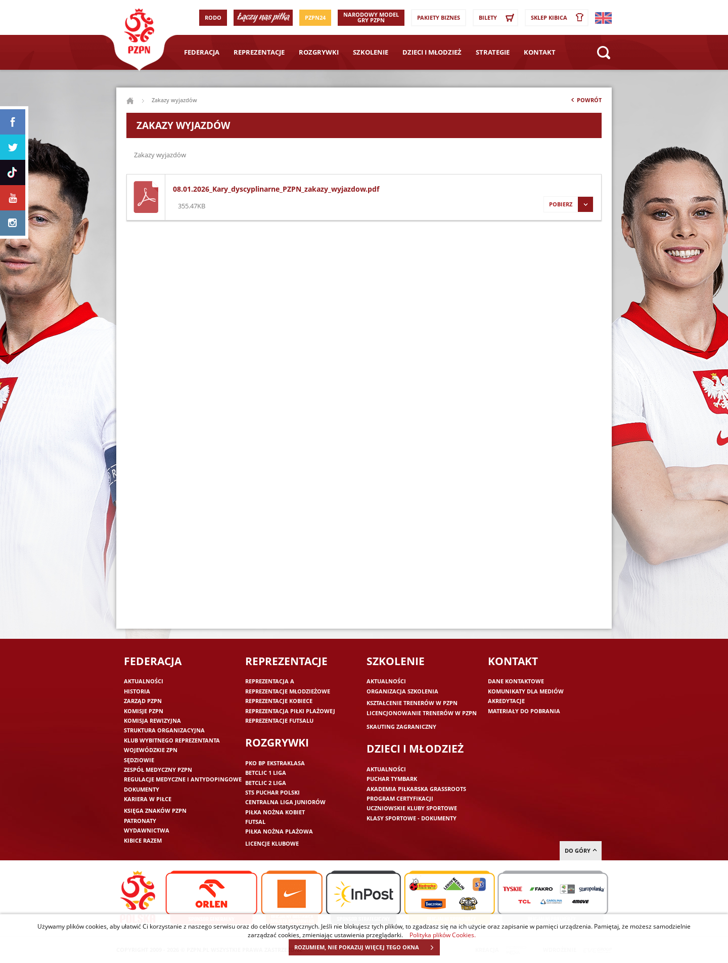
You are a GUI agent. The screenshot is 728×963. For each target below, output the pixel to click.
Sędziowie (139, 760)
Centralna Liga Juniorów (285, 802)
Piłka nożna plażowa (279, 831)
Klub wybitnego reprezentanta (172, 740)
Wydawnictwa (146, 830)
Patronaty (140, 820)
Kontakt (540, 52)
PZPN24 (315, 17)
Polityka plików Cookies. (443, 935)
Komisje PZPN (143, 711)
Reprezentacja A (269, 681)
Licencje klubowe (272, 843)
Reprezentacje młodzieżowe (287, 691)
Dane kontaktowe (516, 681)
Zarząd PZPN (143, 701)
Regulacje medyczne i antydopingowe (183, 779)
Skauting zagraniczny (401, 726)
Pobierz (568, 204)
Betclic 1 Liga (265, 772)
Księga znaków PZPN (155, 810)
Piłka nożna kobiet (275, 812)
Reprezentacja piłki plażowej (290, 711)
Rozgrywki (319, 52)
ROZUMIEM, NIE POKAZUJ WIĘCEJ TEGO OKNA (366, 947)
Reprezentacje (259, 52)
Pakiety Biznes (438, 17)
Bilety (498, 17)
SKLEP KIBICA (559, 17)
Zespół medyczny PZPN (158, 769)
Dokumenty (141, 789)
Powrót (585, 102)
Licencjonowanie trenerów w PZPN (422, 713)
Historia (137, 691)
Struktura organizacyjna (164, 730)
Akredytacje (506, 701)
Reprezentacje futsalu (279, 720)
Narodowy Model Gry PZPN (371, 17)
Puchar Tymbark (392, 778)
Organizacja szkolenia (402, 691)
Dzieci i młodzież (432, 52)
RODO (213, 17)
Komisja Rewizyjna (152, 720)
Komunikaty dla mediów (526, 691)
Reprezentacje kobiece (278, 701)
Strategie (493, 52)
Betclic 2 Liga (265, 782)
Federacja (201, 52)
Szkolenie (370, 52)
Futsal (255, 821)
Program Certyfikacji (400, 798)
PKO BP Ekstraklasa (275, 763)
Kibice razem (143, 840)
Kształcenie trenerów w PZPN (412, 703)
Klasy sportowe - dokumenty (412, 818)
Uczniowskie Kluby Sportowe (412, 808)
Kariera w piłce (147, 799)
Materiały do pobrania (524, 711)
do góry (581, 850)
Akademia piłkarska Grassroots (416, 789)
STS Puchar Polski (272, 792)
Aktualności (143, 681)
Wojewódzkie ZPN (150, 750)
